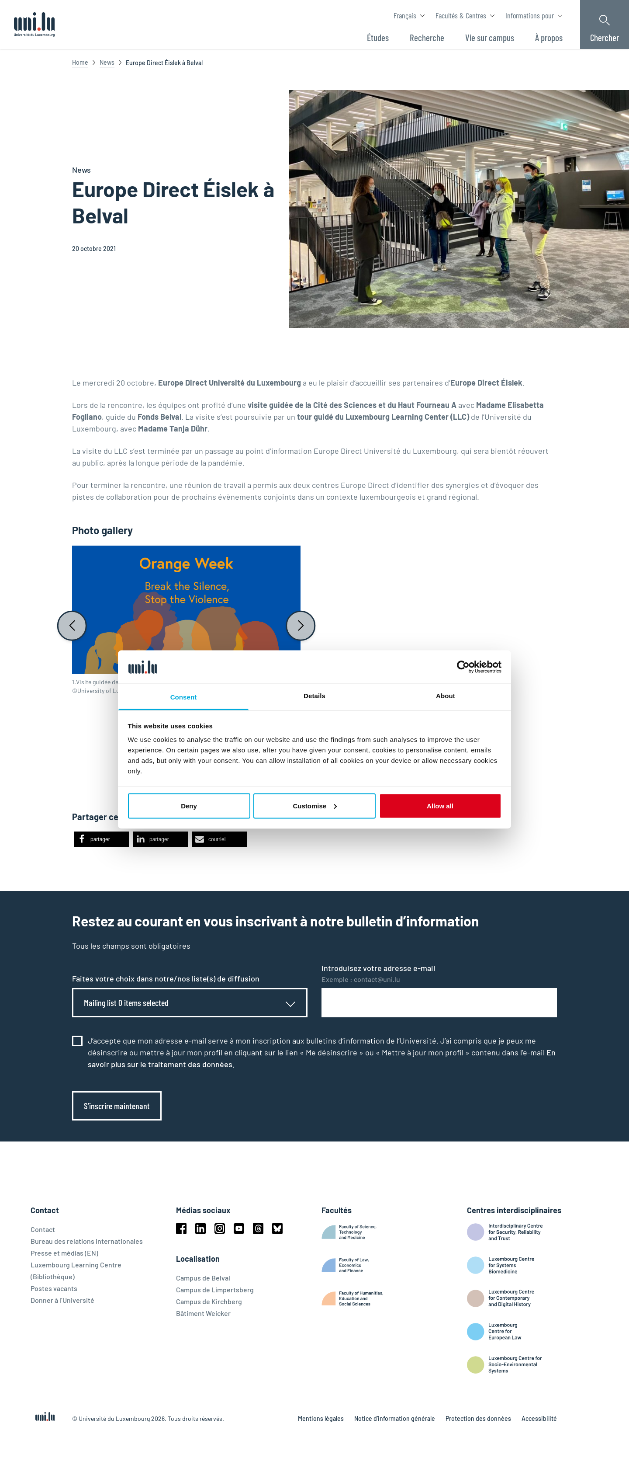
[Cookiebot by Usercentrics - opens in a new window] (463, 666)
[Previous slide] (72, 625)
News (107, 62)
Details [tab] (314, 695)
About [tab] (445, 695)
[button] (101, 839)
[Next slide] (300, 625)
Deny (189, 805)
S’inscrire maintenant (117, 1105)
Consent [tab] (183, 697)
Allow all (440, 805)
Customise (315, 805)
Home (80, 62)
